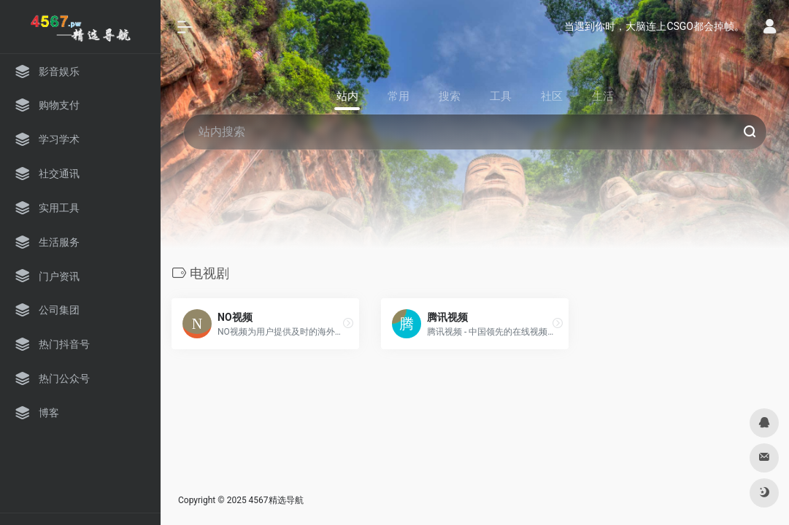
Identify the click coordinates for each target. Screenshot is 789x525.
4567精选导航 (276, 500)
